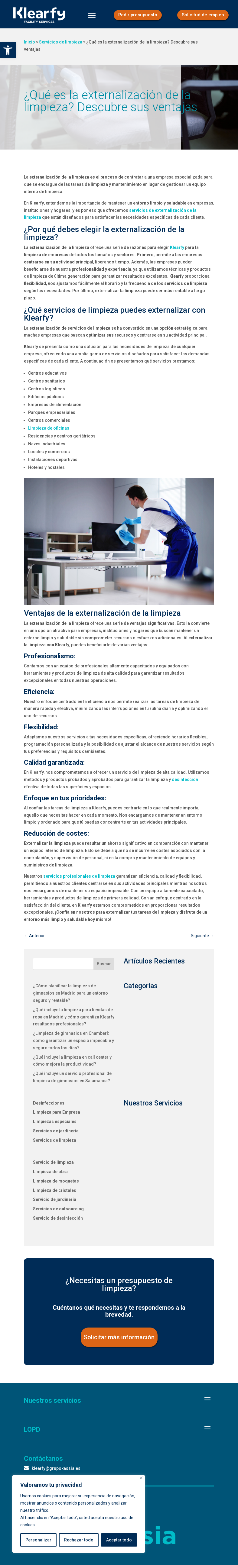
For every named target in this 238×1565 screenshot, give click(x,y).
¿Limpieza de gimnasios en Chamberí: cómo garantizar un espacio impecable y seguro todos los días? (73, 1044)
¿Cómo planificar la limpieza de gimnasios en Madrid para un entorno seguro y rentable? (70, 997)
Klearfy (177, 251)
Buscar (104, 967)
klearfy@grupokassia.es (56, 1472)
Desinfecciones (48, 1106)
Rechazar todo (78, 1540)
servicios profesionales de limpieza (79, 880)
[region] (78, 1514)
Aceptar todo (119, 1540)
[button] (8, 50)
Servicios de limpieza (60, 45)
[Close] (141, 1477)
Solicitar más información (119, 1340)
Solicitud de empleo (202, 15)
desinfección (185, 783)
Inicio (29, 45)
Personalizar (38, 1540)
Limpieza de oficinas (48, 431)
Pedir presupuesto (136, 15)
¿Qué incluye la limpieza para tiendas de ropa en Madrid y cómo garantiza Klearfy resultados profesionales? (73, 1020)
